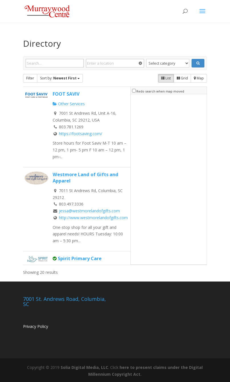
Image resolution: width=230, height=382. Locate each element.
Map (199, 78)
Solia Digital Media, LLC (84, 367)
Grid (182, 78)
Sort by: (60, 78)
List (166, 78)
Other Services (69, 103)
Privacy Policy (35, 326)
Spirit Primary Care (80, 258)
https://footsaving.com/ (80, 133)
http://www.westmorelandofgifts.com (93, 217)
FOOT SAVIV (66, 94)
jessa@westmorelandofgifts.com (89, 210)
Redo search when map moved (160, 91)
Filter (30, 78)
